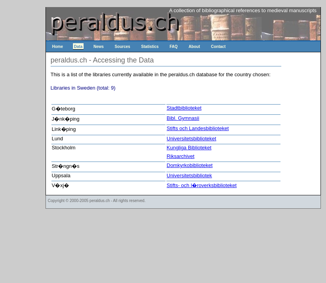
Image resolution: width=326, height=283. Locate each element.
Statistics (149, 46)
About (194, 46)
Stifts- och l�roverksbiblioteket (202, 185)
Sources (122, 46)
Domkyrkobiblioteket (190, 165)
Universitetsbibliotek (189, 175)
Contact (218, 46)
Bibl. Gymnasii (183, 118)
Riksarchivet (181, 156)
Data (78, 46)
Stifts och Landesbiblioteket (198, 128)
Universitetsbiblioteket (191, 139)
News (98, 46)
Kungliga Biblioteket (189, 148)
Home (57, 46)
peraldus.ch (99, 200)
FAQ (173, 46)
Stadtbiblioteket (184, 108)
